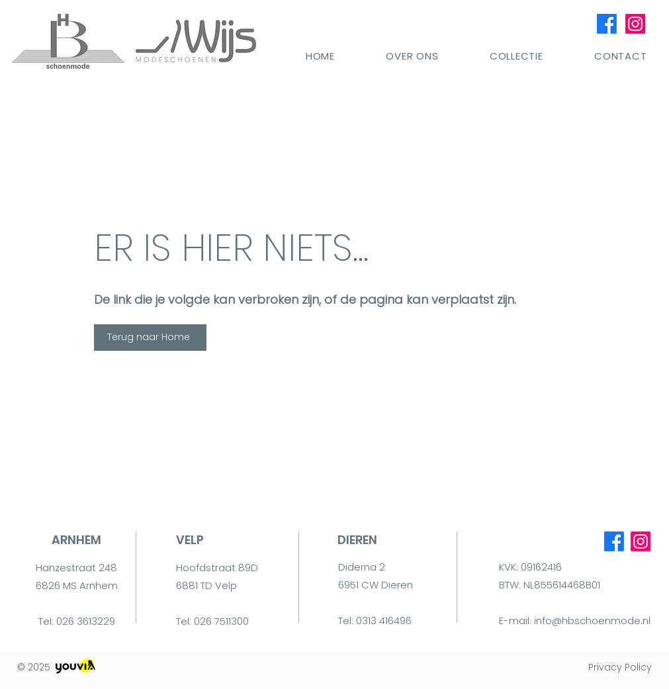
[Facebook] (607, 24)
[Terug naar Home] (150, 337)
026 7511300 (221, 621)
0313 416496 (384, 620)
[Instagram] (635, 24)
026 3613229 (85, 621)
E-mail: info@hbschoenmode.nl (574, 620)
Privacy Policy (620, 667)
